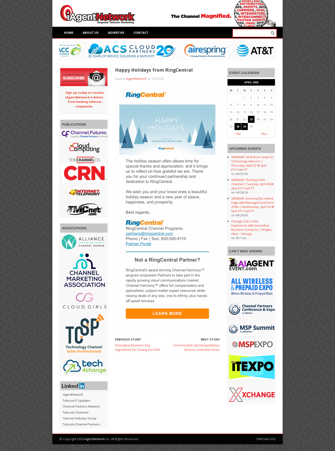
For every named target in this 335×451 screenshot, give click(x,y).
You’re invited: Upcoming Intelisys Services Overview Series (196, 347)
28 (237, 126)
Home (68, 32)
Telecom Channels (76, 412)
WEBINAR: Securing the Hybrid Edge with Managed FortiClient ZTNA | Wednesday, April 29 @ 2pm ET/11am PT (252, 204)
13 (231, 112)
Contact (141, 32)
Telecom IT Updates (76, 400)
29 (244, 126)
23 (251, 119)
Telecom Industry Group (80, 418)
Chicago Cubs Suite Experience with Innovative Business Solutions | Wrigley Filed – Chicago (251, 227)
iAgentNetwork (136, 79)
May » (264, 133)
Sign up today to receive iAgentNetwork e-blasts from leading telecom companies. (84, 99)
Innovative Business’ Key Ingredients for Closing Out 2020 (137, 347)
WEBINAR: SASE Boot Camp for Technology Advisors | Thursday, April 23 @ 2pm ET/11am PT (252, 163)
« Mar (237, 133)
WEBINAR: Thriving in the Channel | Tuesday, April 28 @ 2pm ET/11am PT (252, 184)
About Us (91, 32)
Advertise (116, 32)
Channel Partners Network (81, 406)
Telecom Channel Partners (81, 424)
